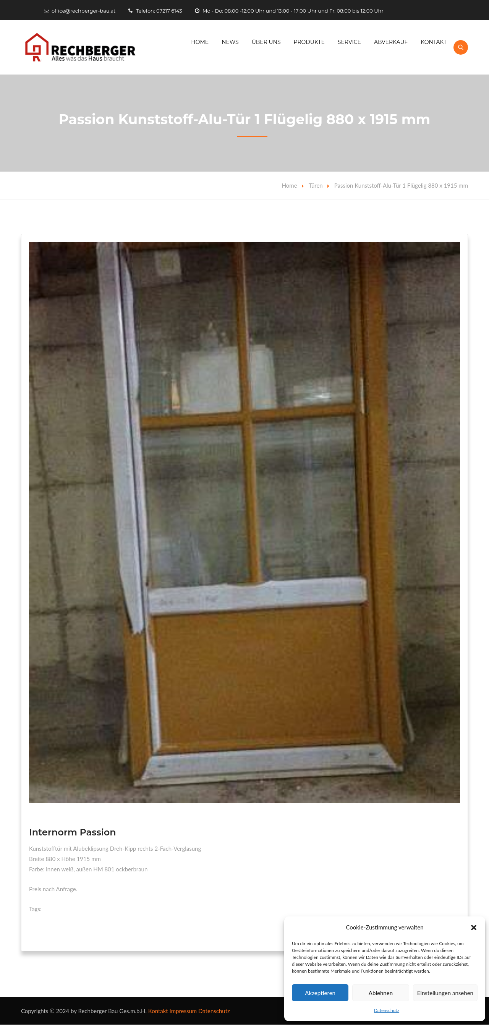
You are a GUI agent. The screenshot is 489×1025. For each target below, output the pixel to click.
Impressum (183, 1011)
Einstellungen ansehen (445, 992)
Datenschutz (386, 1010)
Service (349, 42)
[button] (474, 927)
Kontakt (434, 42)
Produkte (309, 42)
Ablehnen (381, 992)
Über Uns (266, 42)
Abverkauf (391, 42)
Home (200, 42)
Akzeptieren (320, 992)
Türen (316, 185)
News (230, 42)
